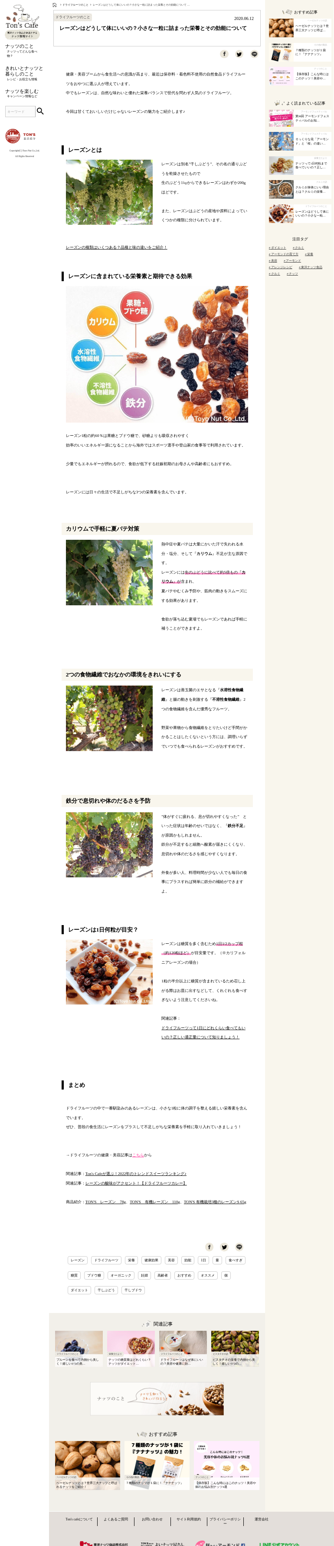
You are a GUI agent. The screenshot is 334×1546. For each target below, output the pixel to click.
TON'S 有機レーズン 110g (155, 1202)
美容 (171, 1260)
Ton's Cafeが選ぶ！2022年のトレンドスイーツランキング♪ (136, 1174)
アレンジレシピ (280, 267)
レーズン (78, 1260)
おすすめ (184, 1275)
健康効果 (151, 1260)
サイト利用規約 (189, 1519)
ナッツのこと (24, 51)
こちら (138, 1155)
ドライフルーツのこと (75, 4)
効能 (187, 1260)
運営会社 (262, 1519)
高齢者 (162, 1275)
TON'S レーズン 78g (105, 1202)
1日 (203, 1260)
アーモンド (292, 260)
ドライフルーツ (106, 1260)
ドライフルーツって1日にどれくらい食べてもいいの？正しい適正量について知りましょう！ (203, 1033)
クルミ (298, 247)
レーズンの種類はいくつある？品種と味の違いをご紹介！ (116, 247)
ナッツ (292, 273)
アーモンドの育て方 (283, 254)
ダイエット (79, 1290)
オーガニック (121, 1275)
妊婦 (144, 1275)
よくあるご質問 (116, 1519)
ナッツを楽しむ (24, 94)
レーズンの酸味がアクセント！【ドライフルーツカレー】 (136, 1183)
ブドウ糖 (94, 1275)
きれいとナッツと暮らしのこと (24, 74)
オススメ (208, 1275)
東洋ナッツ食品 (310, 267)
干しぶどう (106, 1290)
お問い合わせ (152, 1519)
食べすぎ (235, 1260)
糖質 (74, 1275)
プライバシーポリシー (225, 1521)
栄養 (131, 1260)
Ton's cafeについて (79, 1519)
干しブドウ (133, 1290)
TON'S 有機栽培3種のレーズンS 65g (215, 1202)
